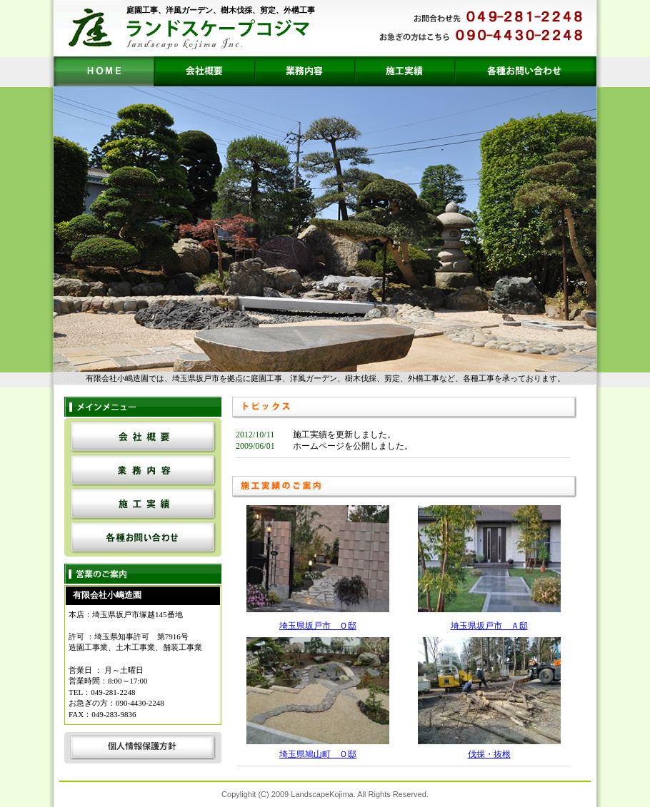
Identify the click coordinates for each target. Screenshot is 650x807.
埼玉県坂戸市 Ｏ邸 (317, 626)
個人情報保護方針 (143, 747)
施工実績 (404, 71)
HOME (104, 71)
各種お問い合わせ (525, 71)
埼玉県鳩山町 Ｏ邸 (317, 754)
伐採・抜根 (489, 754)
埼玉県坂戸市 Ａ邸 (489, 626)
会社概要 (204, 71)
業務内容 (304, 71)
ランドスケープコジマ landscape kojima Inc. (216, 34)
